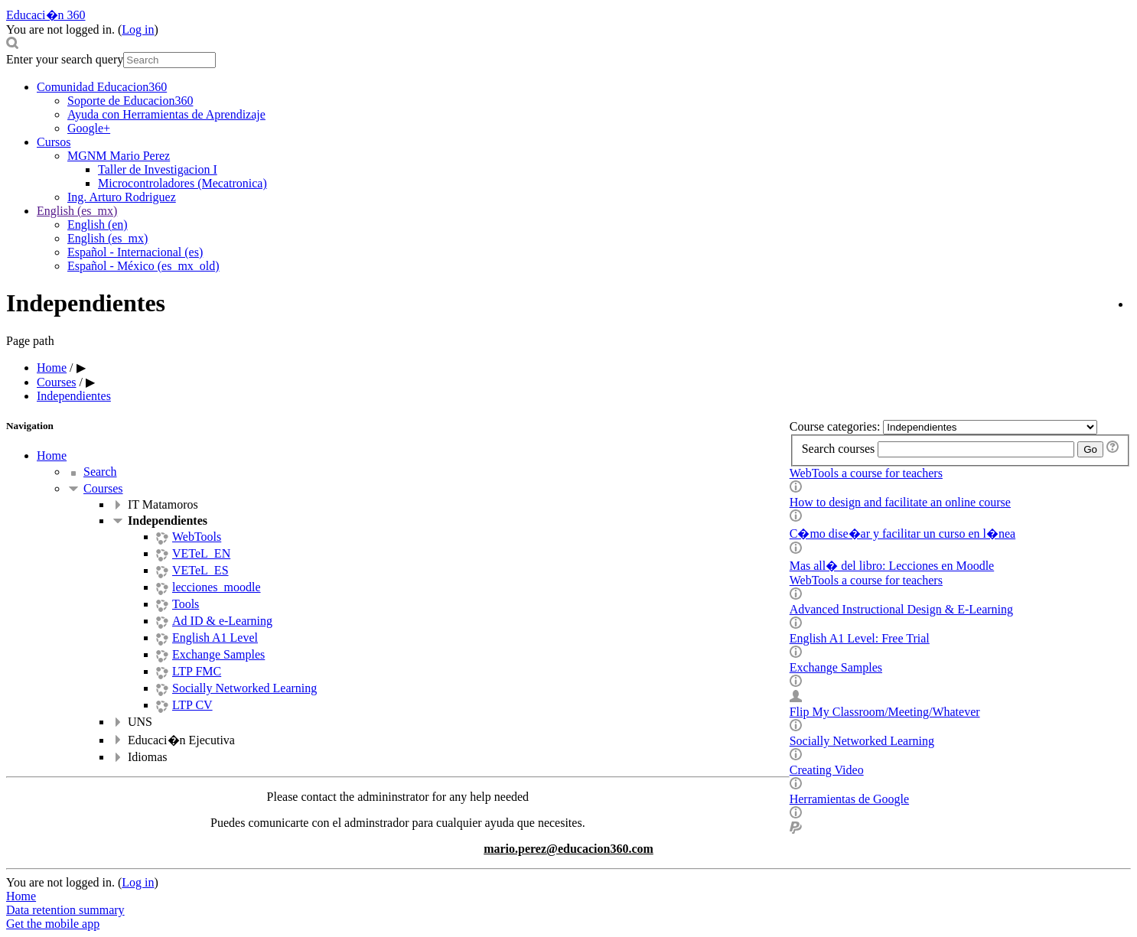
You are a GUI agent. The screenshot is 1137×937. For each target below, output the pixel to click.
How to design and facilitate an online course (900, 502)
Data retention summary (65, 909)
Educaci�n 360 (46, 14)
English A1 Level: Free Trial (860, 638)
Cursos (53, 141)
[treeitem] (584, 456)
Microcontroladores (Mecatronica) (182, 183)
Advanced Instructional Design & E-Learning (901, 609)
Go (1090, 449)
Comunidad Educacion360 (102, 86)
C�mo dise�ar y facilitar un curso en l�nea (902, 533)
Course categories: (837, 426)
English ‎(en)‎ (97, 224)
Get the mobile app (52, 923)
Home (52, 455)
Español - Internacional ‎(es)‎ (135, 252)
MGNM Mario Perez (118, 155)
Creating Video (827, 769)
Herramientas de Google (849, 798)
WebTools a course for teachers (866, 473)
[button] (568, 44)
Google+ (88, 128)
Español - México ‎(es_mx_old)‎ (143, 265)
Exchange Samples (836, 667)
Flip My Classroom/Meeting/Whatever (885, 711)
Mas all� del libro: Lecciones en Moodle (892, 565)
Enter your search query (64, 59)
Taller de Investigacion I (157, 169)
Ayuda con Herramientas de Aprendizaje (166, 114)
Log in (138, 29)
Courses (103, 488)
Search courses (838, 448)
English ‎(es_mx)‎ (77, 210)
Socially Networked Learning (862, 740)
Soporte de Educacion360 (130, 100)
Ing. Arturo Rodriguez (121, 196)
